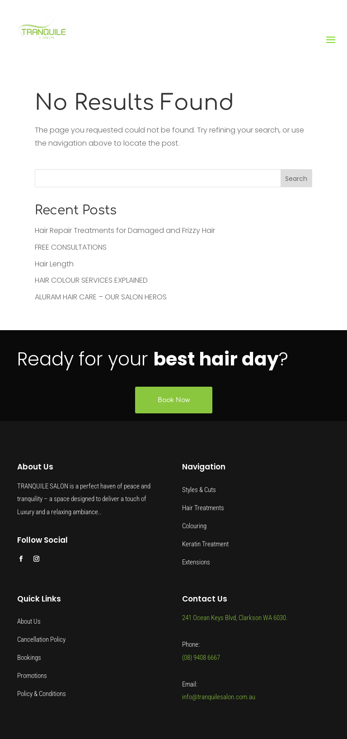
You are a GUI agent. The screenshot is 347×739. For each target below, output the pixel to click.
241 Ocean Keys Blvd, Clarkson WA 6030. (235, 618)
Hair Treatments (203, 508)
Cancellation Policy (41, 639)
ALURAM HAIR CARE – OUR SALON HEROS (101, 297)
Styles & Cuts (199, 490)
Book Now (174, 400)
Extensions (196, 562)
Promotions (32, 676)
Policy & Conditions (41, 694)
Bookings (29, 658)
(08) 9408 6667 (201, 658)
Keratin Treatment (205, 544)
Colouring (194, 526)
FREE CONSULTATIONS (71, 247)
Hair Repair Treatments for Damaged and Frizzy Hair (125, 230)
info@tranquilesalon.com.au (218, 697)
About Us (29, 621)
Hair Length (54, 264)
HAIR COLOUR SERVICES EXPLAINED (91, 280)
